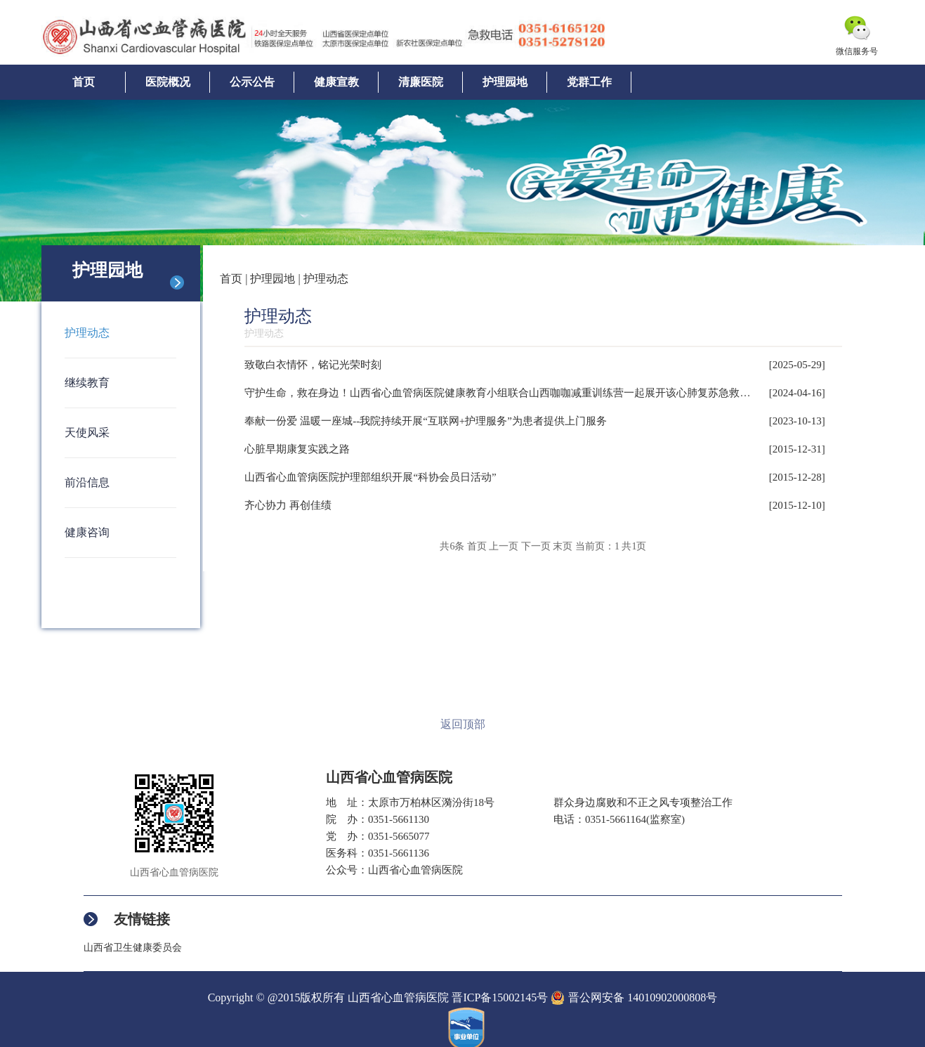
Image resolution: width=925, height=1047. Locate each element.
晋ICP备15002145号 (500, 997)
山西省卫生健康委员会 (133, 947)
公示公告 (252, 82)
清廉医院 (420, 82)
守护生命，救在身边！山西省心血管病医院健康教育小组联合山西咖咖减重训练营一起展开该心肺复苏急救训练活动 (513, 392)
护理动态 (87, 333)
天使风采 (87, 432)
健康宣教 (336, 82)
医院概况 (167, 82)
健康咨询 (87, 532)
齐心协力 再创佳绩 (288, 505)
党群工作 (589, 82)
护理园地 (505, 82)
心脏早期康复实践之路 (297, 449)
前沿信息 (87, 482)
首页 (83, 82)
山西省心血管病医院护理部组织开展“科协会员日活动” (370, 477)
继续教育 (87, 383)
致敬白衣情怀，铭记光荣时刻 (312, 364)
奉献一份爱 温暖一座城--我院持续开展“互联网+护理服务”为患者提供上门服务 (425, 421)
